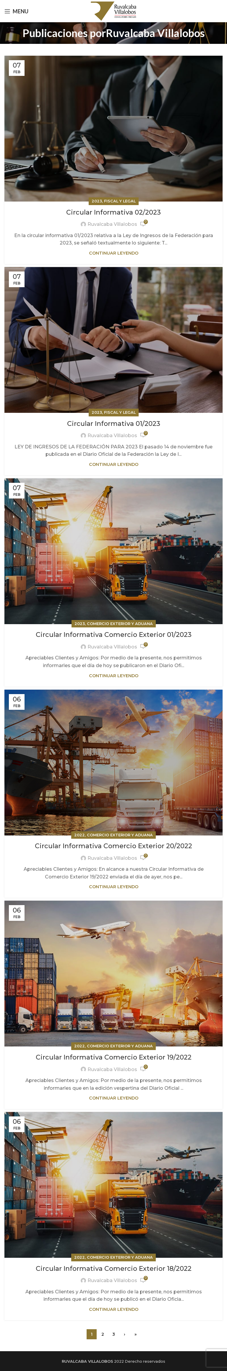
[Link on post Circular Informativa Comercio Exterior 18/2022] (113, 1185)
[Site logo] (114, 11)
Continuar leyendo (113, 253)
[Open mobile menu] (16, 11)
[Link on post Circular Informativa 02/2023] (113, 129)
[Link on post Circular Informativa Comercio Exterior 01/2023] (113, 551)
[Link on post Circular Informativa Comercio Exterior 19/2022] (113, 973)
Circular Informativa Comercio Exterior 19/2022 (114, 1057)
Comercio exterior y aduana (120, 623)
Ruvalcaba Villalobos (155, 32)
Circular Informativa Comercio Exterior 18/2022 (114, 1269)
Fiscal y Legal (120, 201)
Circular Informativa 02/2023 (113, 212)
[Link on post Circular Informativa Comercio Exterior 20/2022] (113, 762)
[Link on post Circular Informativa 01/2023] (113, 340)
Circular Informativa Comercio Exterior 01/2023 (114, 635)
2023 (97, 201)
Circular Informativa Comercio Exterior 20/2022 (113, 846)
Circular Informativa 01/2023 (113, 424)
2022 (79, 835)
